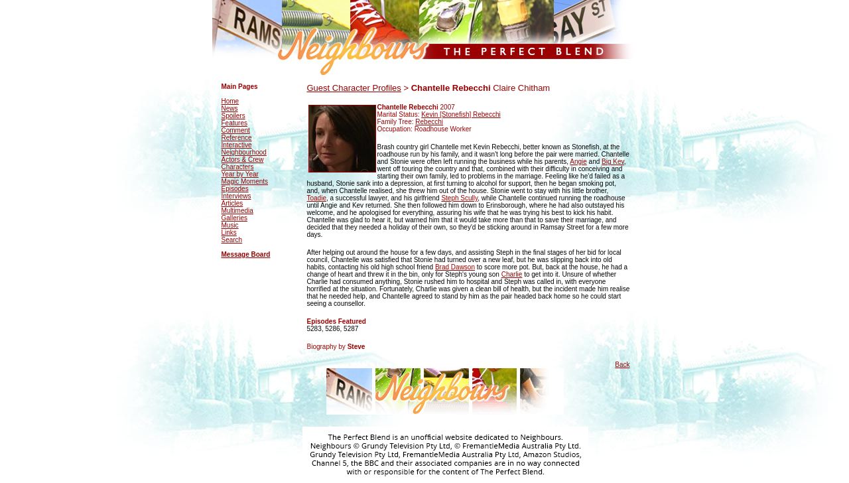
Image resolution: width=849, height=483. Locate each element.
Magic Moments (245, 181)
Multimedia (237, 210)
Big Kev (613, 161)
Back (622, 364)
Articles (232, 203)
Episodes (235, 188)
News (230, 108)
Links (229, 232)
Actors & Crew (243, 159)
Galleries (234, 218)
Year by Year (240, 174)
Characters (238, 167)
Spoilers (233, 115)
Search (232, 239)
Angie (578, 161)
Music (230, 225)
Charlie (512, 274)
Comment (236, 130)
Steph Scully (459, 198)
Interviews (236, 196)
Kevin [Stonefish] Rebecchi (461, 114)
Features (234, 123)
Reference (237, 137)
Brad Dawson (455, 267)
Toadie (316, 198)
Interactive (237, 145)
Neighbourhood (244, 152)
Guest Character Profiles (354, 88)
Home (230, 101)
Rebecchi (429, 121)
